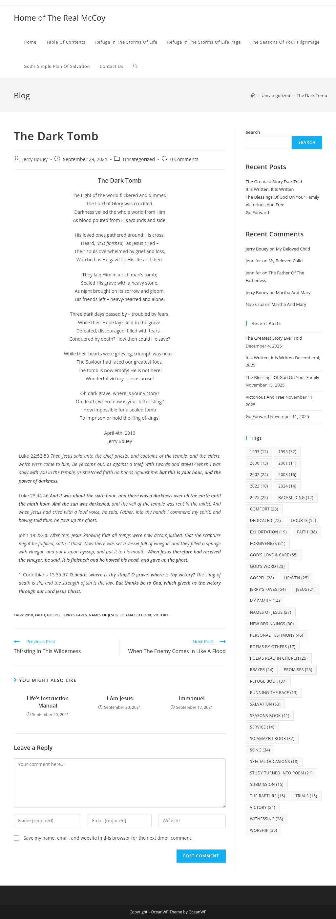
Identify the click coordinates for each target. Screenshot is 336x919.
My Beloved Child (293, 249)
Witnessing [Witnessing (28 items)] (266, 819)
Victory (160, 614)
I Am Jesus (120, 698)
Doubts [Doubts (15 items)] (303, 520)
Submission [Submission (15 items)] (267, 784)
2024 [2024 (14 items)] (287, 486)
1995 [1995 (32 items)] (287, 451)
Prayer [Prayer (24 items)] (261, 669)
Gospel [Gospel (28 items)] (262, 578)
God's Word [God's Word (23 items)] (267, 566)
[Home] (253, 95)
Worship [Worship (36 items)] (263, 830)
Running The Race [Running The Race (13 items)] (274, 692)
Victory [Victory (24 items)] (262, 807)
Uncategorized (139, 159)
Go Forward (257, 212)
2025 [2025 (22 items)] (259, 497)
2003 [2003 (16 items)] (287, 474)
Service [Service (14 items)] (262, 727)
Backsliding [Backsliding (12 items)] (295, 497)
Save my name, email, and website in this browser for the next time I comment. (108, 838)
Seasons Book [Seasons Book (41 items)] (269, 715)
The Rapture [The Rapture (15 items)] (267, 796)
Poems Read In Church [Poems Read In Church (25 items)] (279, 658)
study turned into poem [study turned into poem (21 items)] (281, 773)
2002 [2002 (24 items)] (259, 474)
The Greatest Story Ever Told (274, 182)
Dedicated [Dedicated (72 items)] (265, 520)
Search (253, 132)
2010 (29, 614)
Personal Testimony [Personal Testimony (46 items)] (276, 635)
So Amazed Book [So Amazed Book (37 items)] (272, 738)
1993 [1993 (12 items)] (259, 451)
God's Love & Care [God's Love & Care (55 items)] (274, 555)
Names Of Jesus (103, 614)
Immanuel (192, 698)
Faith (40, 614)
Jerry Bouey (35, 159)
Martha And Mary (293, 292)
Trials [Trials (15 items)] (306, 796)
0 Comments (184, 159)
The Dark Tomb (312, 95)
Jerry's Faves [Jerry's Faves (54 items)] (268, 589)
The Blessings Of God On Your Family (282, 197)
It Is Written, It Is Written (270, 189)
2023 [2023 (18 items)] (259, 486)
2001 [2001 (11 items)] (287, 463)
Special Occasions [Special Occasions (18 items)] (274, 761)
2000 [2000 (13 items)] (259, 463)
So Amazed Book (135, 614)
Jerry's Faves (75, 614)
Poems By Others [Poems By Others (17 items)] (273, 646)
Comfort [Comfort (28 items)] (264, 509)
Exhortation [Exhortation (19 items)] (268, 532)
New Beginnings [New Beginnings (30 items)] (272, 624)
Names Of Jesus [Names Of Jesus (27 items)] (270, 612)
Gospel (54, 614)
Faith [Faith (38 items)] (307, 532)
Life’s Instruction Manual (48, 702)
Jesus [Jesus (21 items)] (306, 589)
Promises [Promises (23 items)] (298, 669)
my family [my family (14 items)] (265, 601)
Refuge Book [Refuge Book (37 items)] (268, 681)
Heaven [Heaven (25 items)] (296, 578)
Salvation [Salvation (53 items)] (265, 704)
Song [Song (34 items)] (260, 750)
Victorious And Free (265, 205)
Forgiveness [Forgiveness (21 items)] (267, 543)
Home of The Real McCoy (59, 17)
